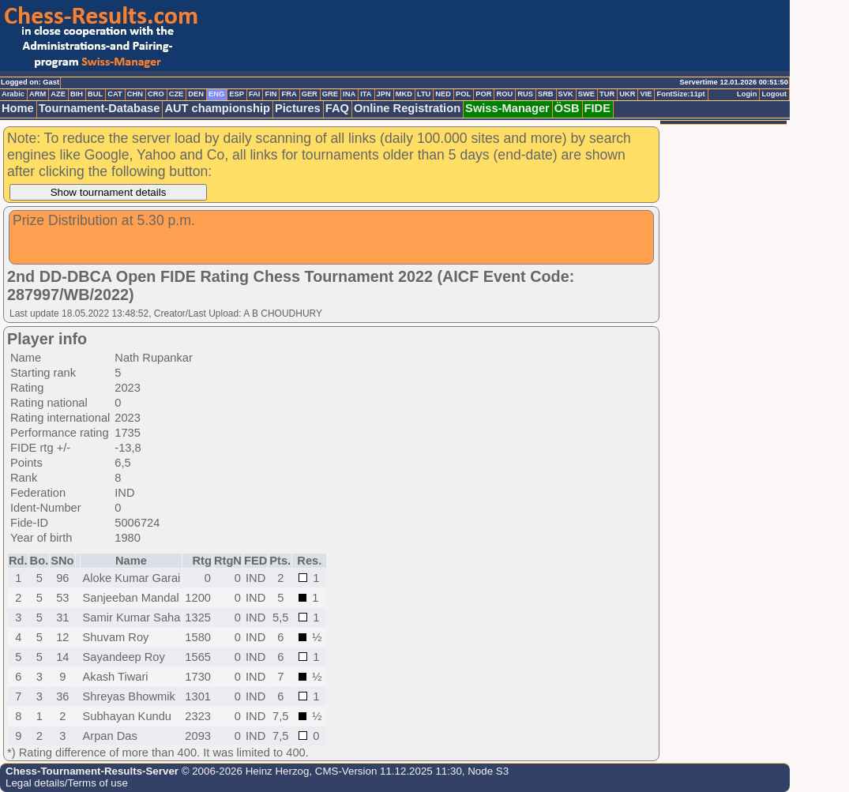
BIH (76, 94)
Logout (774, 94)
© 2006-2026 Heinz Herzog (243, 771)
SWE (586, 94)
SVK (565, 94)
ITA (365, 94)
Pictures (298, 108)
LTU (423, 94)
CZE (176, 94)
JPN (384, 94)
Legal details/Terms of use (67, 783)
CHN (135, 94)
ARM (37, 94)
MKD (404, 94)
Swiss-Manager (507, 108)
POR (483, 94)
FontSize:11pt (680, 94)
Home (18, 108)
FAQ (337, 108)
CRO (156, 94)
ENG (216, 94)
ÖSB (567, 108)
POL (463, 94)
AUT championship (217, 108)
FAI (255, 94)
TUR (606, 94)
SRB (546, 94)
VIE (646, 94)
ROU (504, 94)
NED (443, 94)
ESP (236, 94)
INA (349, 94)
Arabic (13, 94)
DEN (196, 94)
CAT (114, 94)
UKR (627, 94)
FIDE (597, 108)
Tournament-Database (99, 108)
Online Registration (407, 108)
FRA (288, 94)
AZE (58, 94)
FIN (270, 94)
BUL (95, 94)
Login (747, 94)
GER (309, 94)
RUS (525, 94)
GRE (330, 94)
